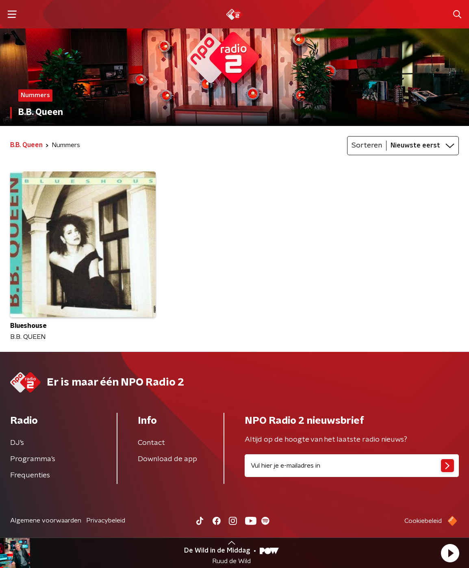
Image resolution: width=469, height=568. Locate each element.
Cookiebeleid (423, 521)
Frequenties (30, 475)
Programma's (32, 459)
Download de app (167, 459)
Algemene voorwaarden (45, 520)
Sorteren (367, 145)
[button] (450, 553)
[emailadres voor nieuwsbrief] (352, 465)
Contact (151, 443)
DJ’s (17, 443)
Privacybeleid (105, 520)
